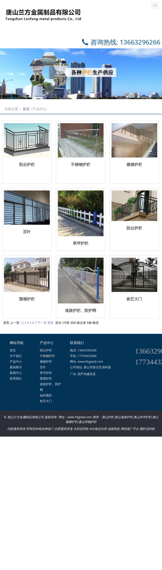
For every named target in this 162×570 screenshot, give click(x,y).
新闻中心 (16, 373)
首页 (26, 108)
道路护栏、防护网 (50, 387)
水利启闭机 (81, 429)
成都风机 (114, 429)
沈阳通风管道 (16, 429)
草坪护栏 (46, 373)
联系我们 (16, 378)
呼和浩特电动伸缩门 (39, 429)
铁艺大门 (46, 401)
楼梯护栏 (46, 361)
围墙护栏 (46, 378)
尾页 (50, 323)
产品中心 (16, 361)
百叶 (43, 367)
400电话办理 (98, 429)
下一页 (42, 323)
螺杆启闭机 (147, 429)
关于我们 (16, 356)
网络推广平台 (130, 429)
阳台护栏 (46, 350)
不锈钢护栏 (47, 356)
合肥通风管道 (63, 429)
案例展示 (16, 367)
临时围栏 (46, 395)
